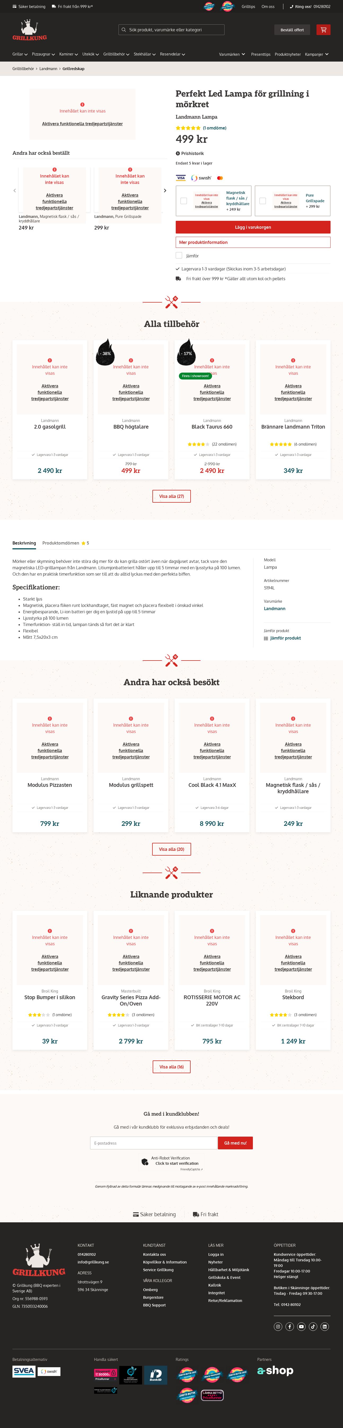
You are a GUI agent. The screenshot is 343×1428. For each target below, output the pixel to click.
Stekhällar (145, 54)
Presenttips (261, 54)
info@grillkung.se (93, 1286)
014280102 (322, 6)
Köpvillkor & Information (165, 1286)
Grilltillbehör (116, 54)
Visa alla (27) (171, 507)
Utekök (90, 54)
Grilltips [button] (248, 6)
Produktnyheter (288, 54)
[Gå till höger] (165, 190)
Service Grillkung (158, 1294)
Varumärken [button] (232, 54)
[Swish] (49, 1395)
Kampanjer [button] (316, 54)
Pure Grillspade (315, 198)
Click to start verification (177, 1187)
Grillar (20, 54)
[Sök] (171, 29)
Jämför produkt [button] (282, 649)
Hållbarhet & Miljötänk (228, 1294)
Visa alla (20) (171, 869)
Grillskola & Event (224, 1301)
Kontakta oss (154, 1278)
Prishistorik (190, 153)
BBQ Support (154, 1329)
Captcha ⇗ (192, 1193)
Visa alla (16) (172, 1095)
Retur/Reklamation (225, 1324)
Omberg (150, 1313)
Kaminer (68, 54)
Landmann (48, 68)
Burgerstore (153, 1321)
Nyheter (215, 1286)
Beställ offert (292, 30)
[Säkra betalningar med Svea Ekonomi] (24, 1395)
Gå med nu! (237, 1167)
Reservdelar (172, 54)
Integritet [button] (216, 1317)
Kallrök (214, 1309)
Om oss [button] (268, 6)
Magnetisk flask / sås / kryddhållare (237, 198)
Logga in (216, 1278)
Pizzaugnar (43, 54)
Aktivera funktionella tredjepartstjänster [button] (82, 123)
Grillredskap (74, 68)
